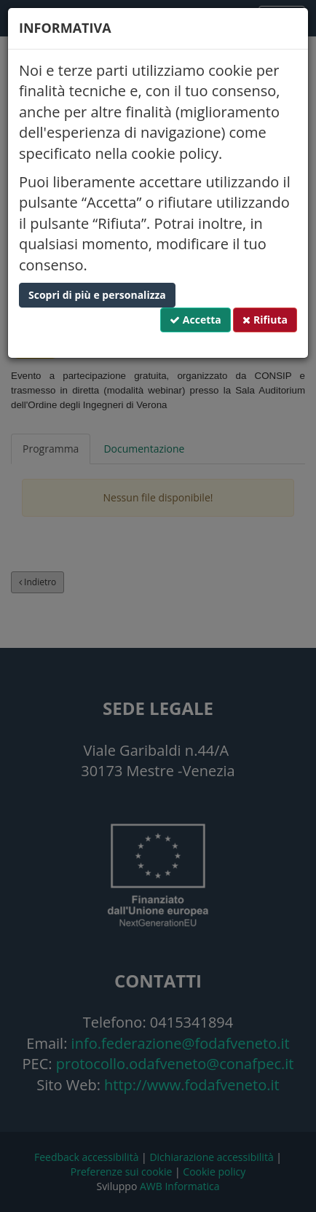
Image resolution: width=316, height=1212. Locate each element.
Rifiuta (265, 320)
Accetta (195, 320)
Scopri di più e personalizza (97, 295)
